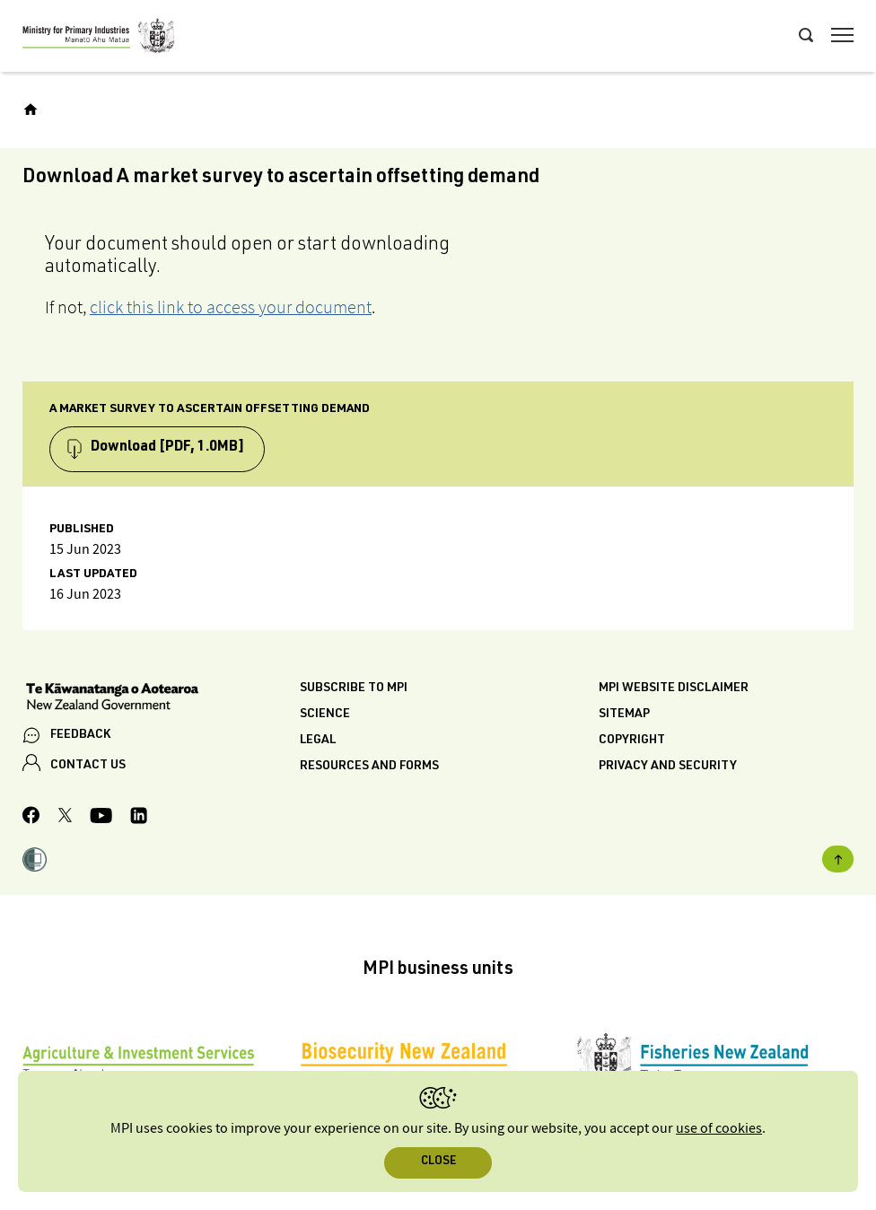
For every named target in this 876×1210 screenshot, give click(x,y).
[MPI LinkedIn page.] (138, 818)
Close (438, 1162)
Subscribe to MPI (353, 688)
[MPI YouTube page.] (101, 818)
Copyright (632, 740)
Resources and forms (369, 766)
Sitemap (624, 714)
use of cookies (719, 1128)
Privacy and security (668, 766)
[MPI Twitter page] (65, 818)
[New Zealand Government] (161, 698)
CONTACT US (88, 765)
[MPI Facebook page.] (31, 817)
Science (325, 714)
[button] (34, 861)
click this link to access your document (231, 307)
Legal (318, 740)
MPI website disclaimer (674, 688)
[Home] (30, 109)
